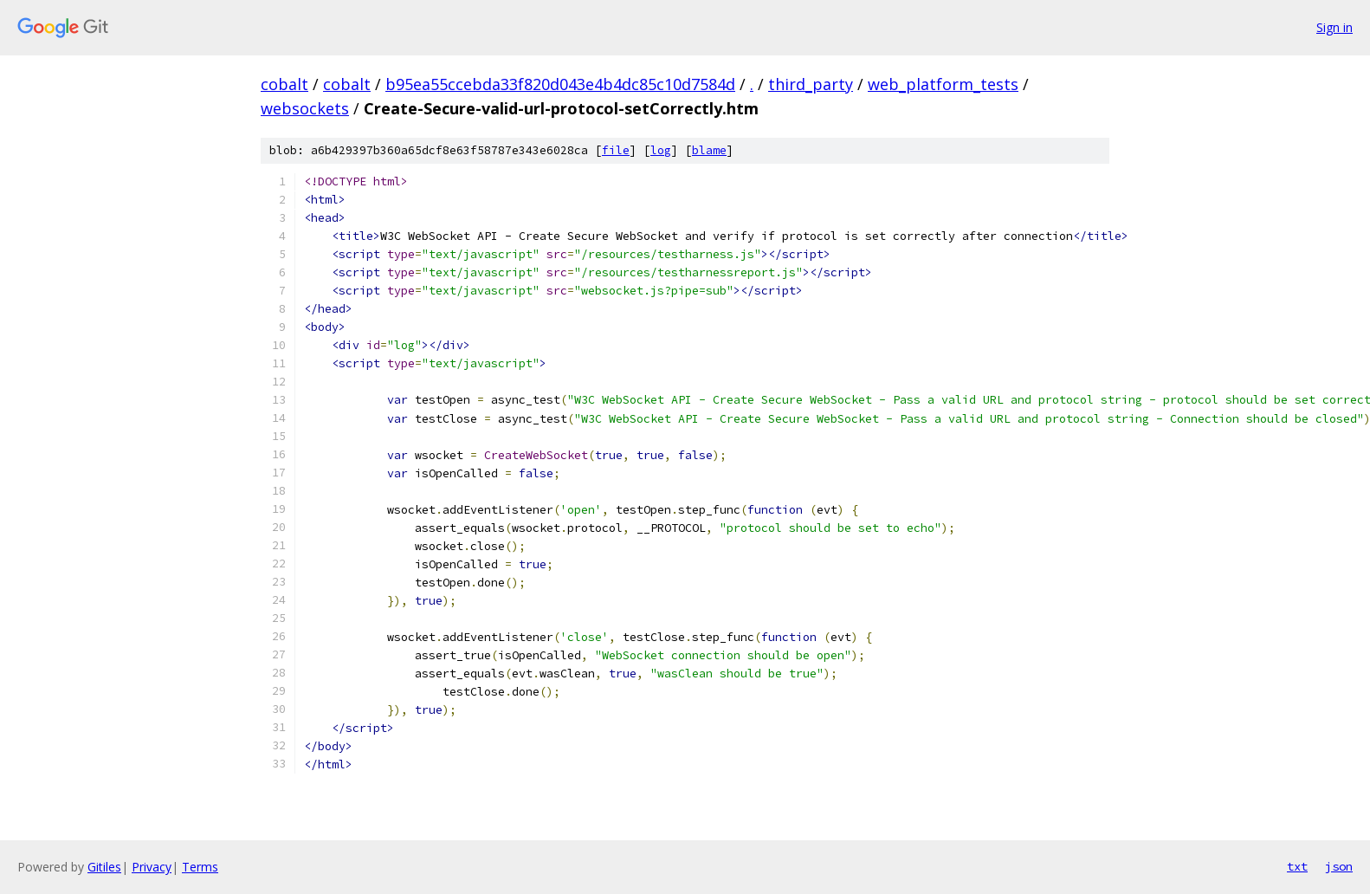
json (1339, 866)
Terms (200, 866)
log (660, 150)
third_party (810, 84)
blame (709, 150)
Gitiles (104, 866)
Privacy (151, 866)
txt (1297, 866)
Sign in (1334, 27)
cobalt (284, 84)
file (616, 150)
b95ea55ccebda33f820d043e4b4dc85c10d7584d (560, 84)
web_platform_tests (943, 84)
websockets (305, 108)
